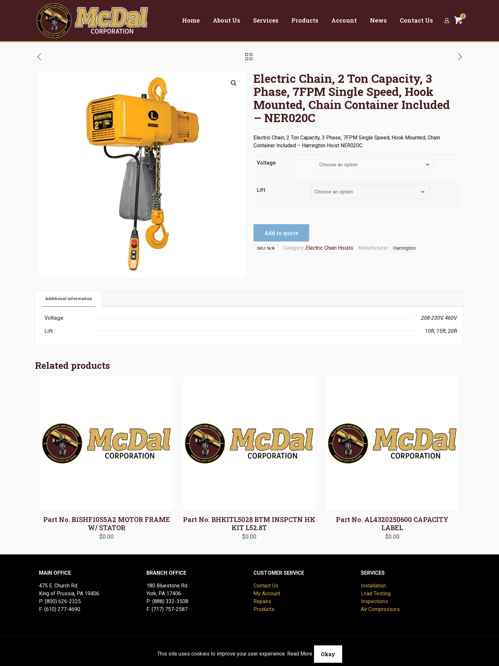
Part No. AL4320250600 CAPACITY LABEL (392, 523)
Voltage (266, 163)
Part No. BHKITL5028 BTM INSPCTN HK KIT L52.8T (249, 523)
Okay (328, 654)
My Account (266, 593)
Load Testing (376, 593)
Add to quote (281, 232)
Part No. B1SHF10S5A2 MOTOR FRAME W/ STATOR (106, 523)
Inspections (374, 601)
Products (263, 609)
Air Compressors (380, 609)
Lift (261, 190)
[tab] (68, 299)
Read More (299, 654)
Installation (373, 586)
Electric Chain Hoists (329, 248)
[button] (234, 83)
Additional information (68, 298)
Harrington (404, 248)
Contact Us (265, 586)
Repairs (262, 601)
